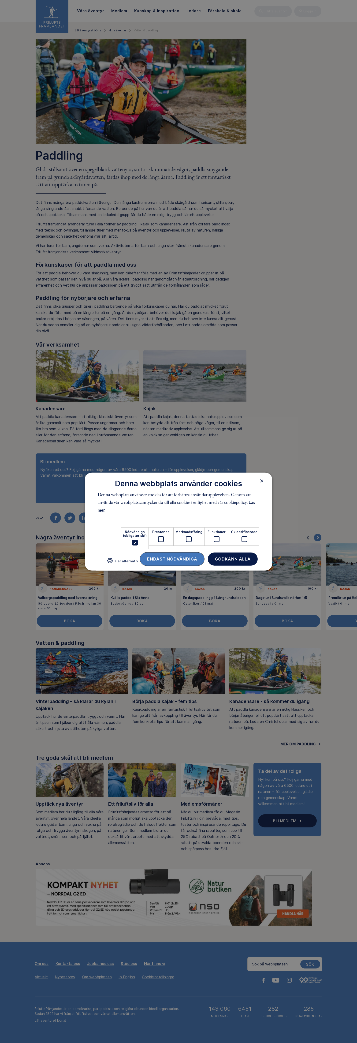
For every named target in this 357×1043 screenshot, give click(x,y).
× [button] (262, 480)
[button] (123, 562)
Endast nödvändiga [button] (172, 559)
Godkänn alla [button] (233, 559)
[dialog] (178, 521)
